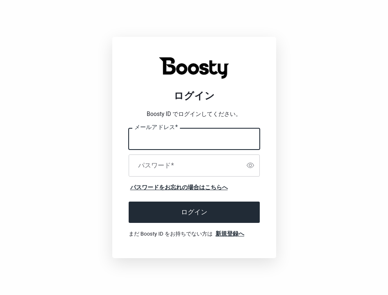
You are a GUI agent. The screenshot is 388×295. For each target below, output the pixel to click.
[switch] (250, 165)
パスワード (156, 165)
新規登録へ (230, 233)
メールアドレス (155, 127)
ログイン (194, 212)
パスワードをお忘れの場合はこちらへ (179, 187)
